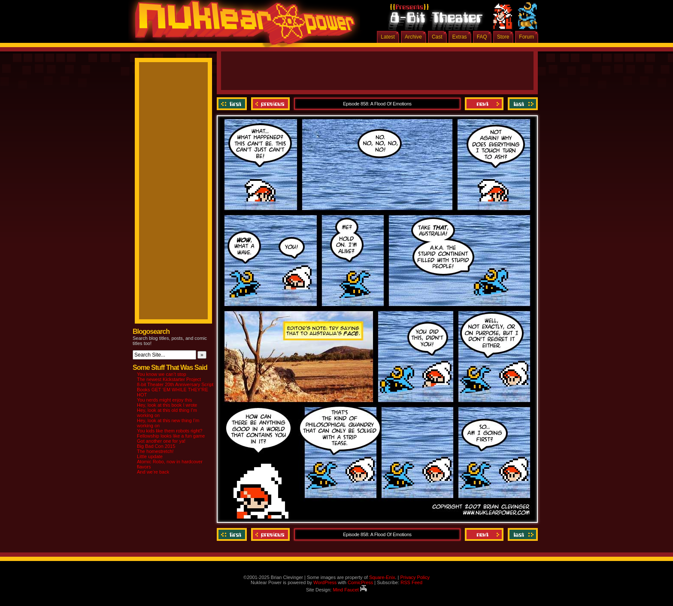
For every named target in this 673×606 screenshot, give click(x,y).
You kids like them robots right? (169, 430)
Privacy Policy (414, 577)
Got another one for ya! (161, 441)
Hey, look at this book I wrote (167, 405)
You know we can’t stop (161, 374)
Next (484, 103)
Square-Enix (382, 577)
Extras (459, 37)
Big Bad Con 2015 (156, 446)
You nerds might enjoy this (164, 399)
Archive (413, 37)
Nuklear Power (242, 25)
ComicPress (360, 582)
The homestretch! (155, 451)
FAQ (482, 37)
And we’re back (153, 471)
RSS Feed (411, 582)
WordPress (324, 582)
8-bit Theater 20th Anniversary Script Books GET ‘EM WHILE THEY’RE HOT (175, 389)
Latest (388, 37)
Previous (270, 103)
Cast (437, 37)
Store (503, 37)
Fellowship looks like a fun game (171, 435)
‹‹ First (233, 103)
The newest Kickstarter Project (169, 379)
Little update (150, 456)
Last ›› (522, 103)
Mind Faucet (350, 589)
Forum (526, 37)
